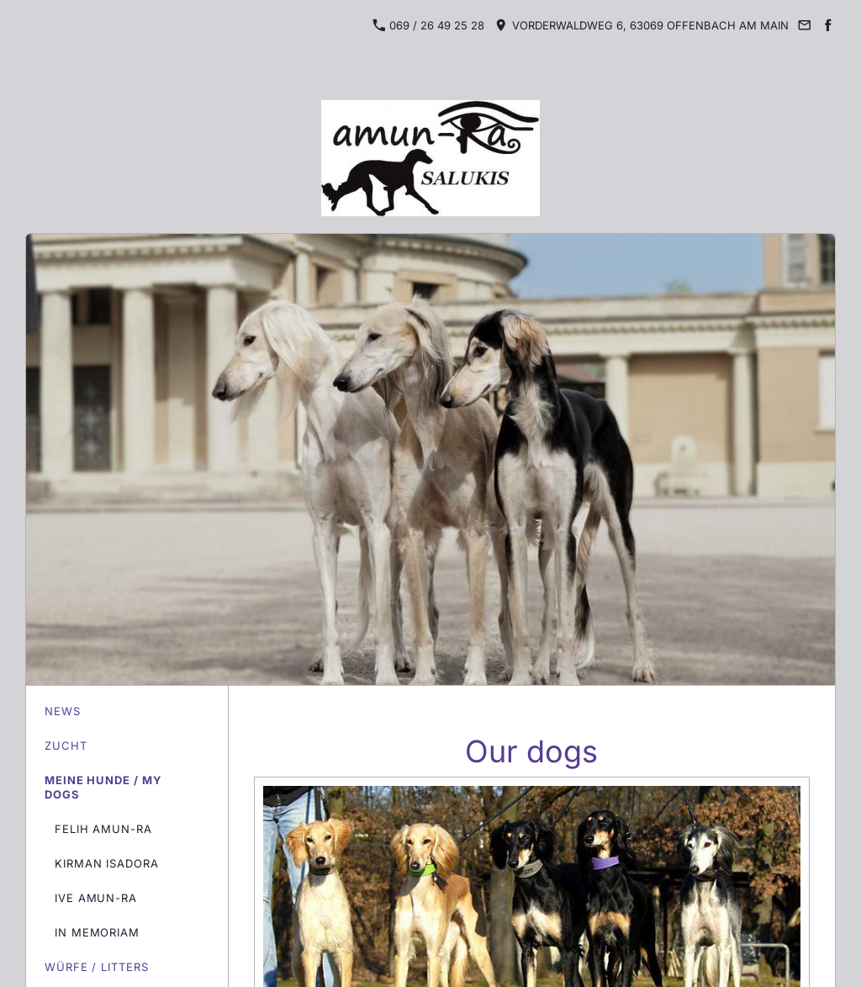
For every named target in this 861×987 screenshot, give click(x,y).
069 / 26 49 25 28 (428, 25)
